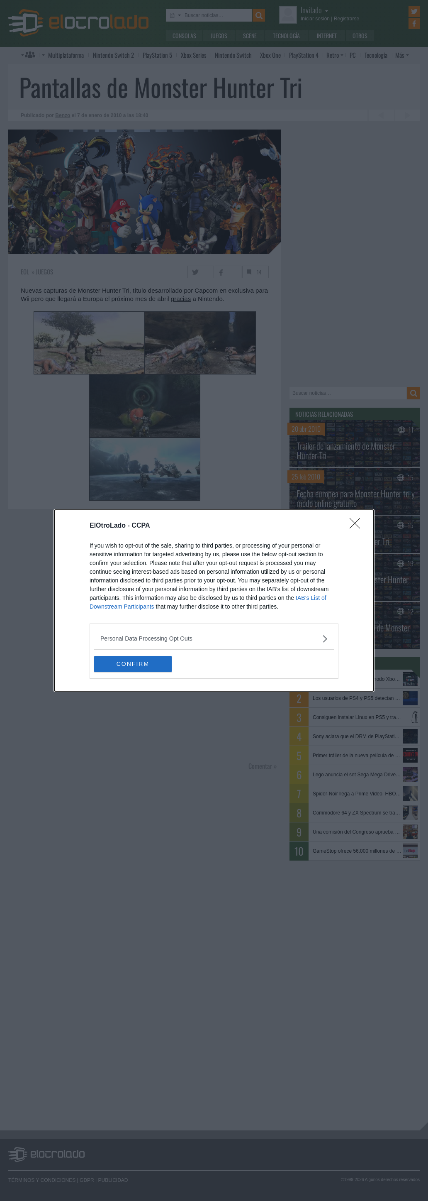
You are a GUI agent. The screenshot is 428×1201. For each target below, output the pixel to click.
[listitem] (214, 638)
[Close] (357, 526)
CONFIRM (133, 664)
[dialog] (214, 601)
